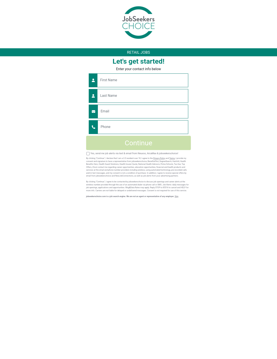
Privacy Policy (159, 158)
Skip (176, 196)
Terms (172, 158)
